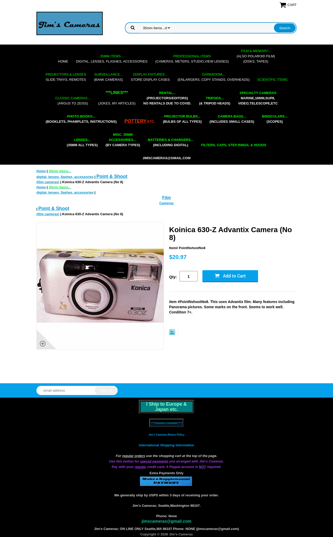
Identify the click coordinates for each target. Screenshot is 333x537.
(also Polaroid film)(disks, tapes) (256, 56)
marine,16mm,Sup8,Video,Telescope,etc (258, 98)
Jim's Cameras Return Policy (166, 434)
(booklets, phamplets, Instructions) (81, 119)
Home (63, 61)
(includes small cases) (231, 119)
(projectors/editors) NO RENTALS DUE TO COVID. (167, 98)
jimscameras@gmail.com (167, 158)
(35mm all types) (82, 142)
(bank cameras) (108, 77)
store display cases (150, 77)
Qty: (173, 277)
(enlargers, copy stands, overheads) (213, 77)
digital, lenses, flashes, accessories (112, 58)
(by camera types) (123, 140)
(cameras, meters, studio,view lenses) (192, 58)
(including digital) (171, 142)
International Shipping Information (166, 445)
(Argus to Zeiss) (72, 100)
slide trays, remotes (66, 77)
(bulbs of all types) (182, 119)
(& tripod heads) (214, 100)
